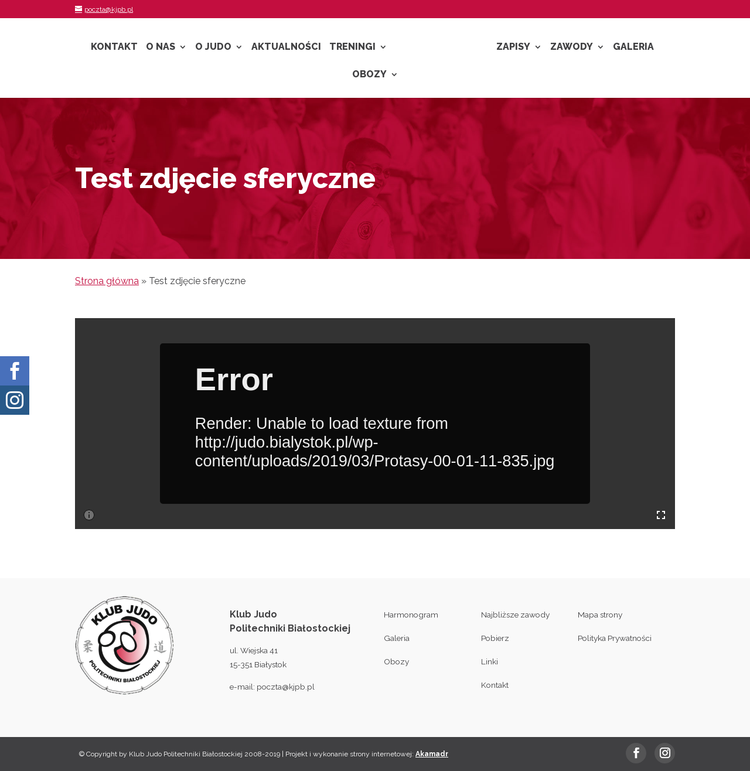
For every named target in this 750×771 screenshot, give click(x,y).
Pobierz (495, 638)
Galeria (633, 47)
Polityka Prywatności (615, 638)
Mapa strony (600, 614)
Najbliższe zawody (515, 614)
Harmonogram (411, 614)
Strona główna (107, 280)
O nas (160, 47)
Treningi (352, 47)
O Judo (213, 47)
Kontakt (114, 47)
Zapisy (513, 47)
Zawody (571, 47)
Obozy (369, 75)
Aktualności (286, 47)
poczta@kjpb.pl (286, 686)
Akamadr (431, 754)
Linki (489, 661)
